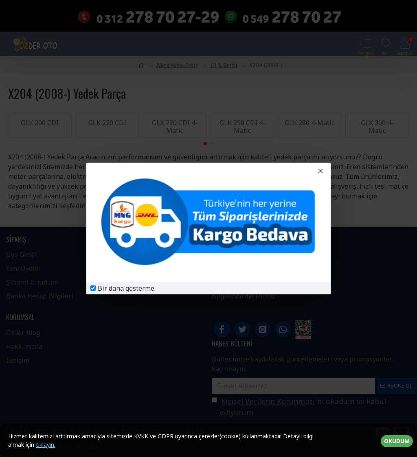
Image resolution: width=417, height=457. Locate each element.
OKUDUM (397, 441)
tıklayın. (45, 444)
